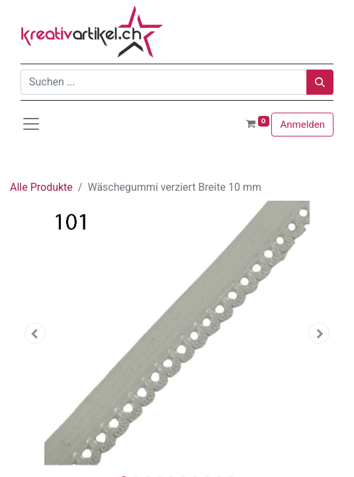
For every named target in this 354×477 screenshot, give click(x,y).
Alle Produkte (41, 187)
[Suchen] (319, 82)
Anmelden (302, 125)
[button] (35, 333)
